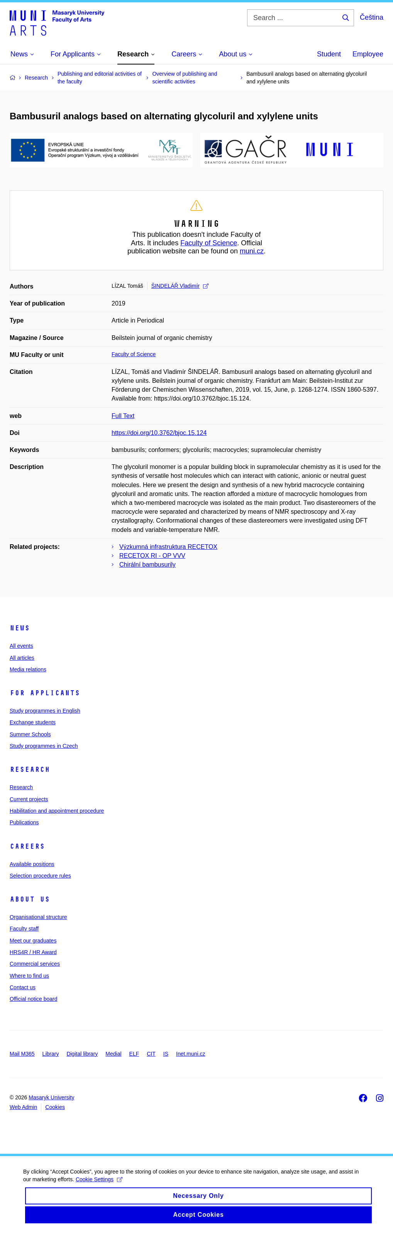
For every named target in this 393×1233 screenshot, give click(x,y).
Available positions (32, 864)
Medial (113, 1054)
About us (30, 899)
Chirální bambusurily (147, 564)
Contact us (23, 987)
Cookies (55, 1107)
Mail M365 (22, 1054)
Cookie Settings (99, 1187)
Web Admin (23, 1107)
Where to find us (29, 976)
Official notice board (33, 999)
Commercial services (35, 964)
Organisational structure (38, 917)
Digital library (82, 1054)
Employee (367, 54)
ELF (134, 1054)
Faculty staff (24, 929)
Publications (24, 822)
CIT (151, 1054)
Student (329, 54)
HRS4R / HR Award (33, 952)
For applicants (45, 693)
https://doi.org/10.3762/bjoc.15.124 (159, 433)
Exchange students (33, 722)
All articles (22, 658)
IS (165, 1054)
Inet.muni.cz (190, 1054)
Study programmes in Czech (44, 746)
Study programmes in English (45, 711)
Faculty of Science (208, 243)
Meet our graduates (33, 940)
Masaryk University (51, 1097)
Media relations (28, 669)
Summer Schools (30, 734)
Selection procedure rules (40, 876)
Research (30, 769)
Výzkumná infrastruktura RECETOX (168, 546)
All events (21, 646)
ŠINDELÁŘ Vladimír (179, 286)
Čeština (371, 17)
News (20, 628)
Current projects (29, 799)
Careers (27, 846)
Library (50, 1054)
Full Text (123, 416)
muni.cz (252, 251)
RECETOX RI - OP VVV (152, 555)
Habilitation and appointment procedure (57, 811)
